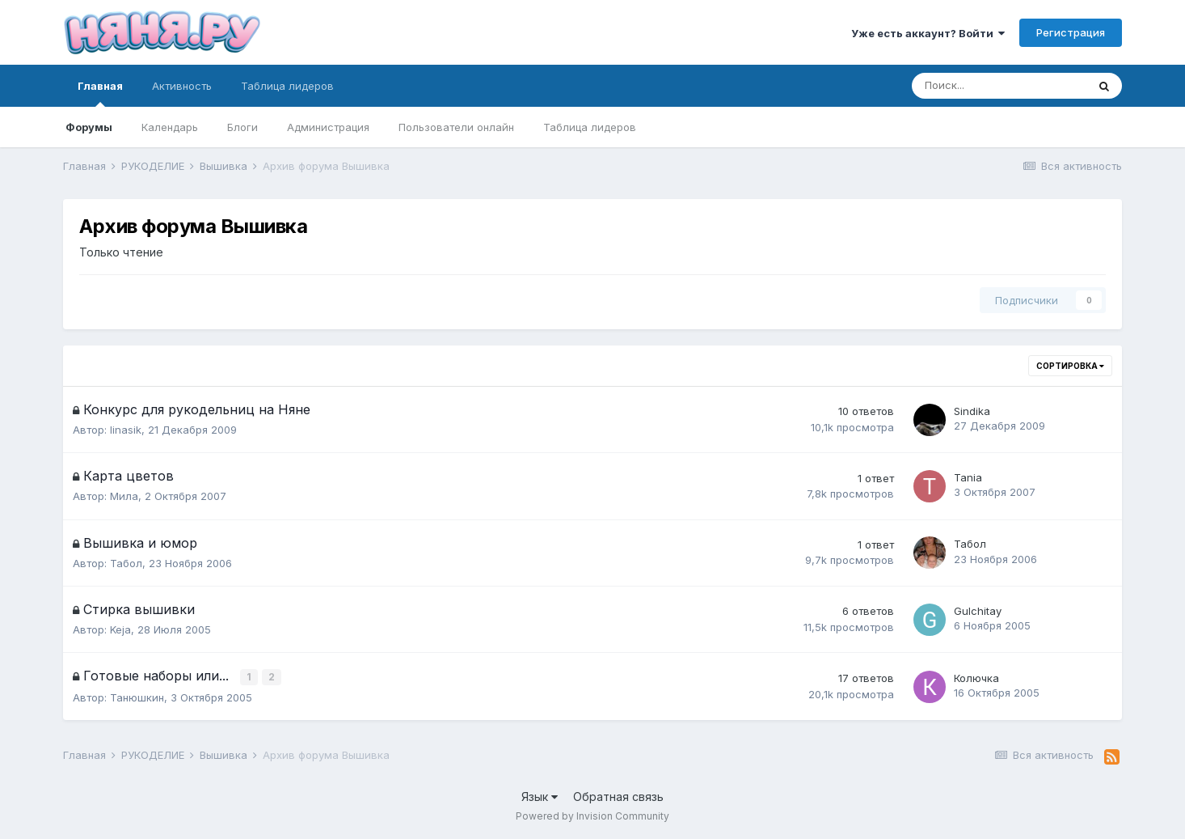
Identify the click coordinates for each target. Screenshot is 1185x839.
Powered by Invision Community (592, 815)
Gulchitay (978, 610)
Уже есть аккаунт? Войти (928, 33)
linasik (125, 429)
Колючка (976, 677)
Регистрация (1070, 32)
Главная (100, 93)
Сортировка (1070, 366)
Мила (124, 495)
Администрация (328, 127)
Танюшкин (137, 695)
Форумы (88, 127)
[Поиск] (999, 86)
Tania (968, 477)
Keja (120, 629)
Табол (126, 563)
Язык (539, 795)
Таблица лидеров (589, 127)
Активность (182, 85)
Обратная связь (618, 795)
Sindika (972, 411)
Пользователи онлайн (456, 127)
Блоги (242, 127)
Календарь (169, 127)
